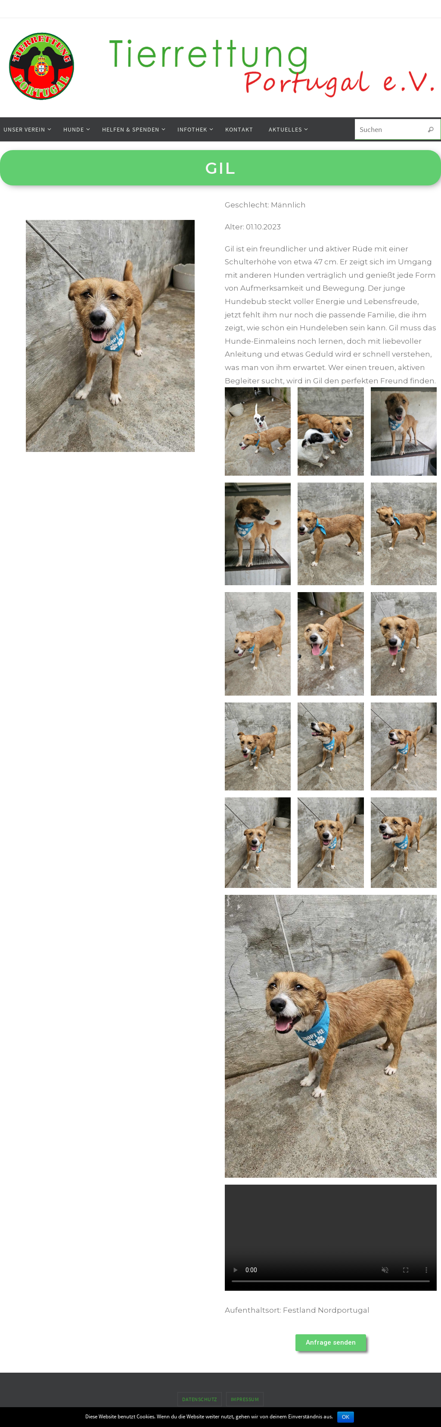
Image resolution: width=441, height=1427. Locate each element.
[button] (330, 1342)
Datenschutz (199, 1399)
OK (345, 1417)
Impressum (245, 1399)
